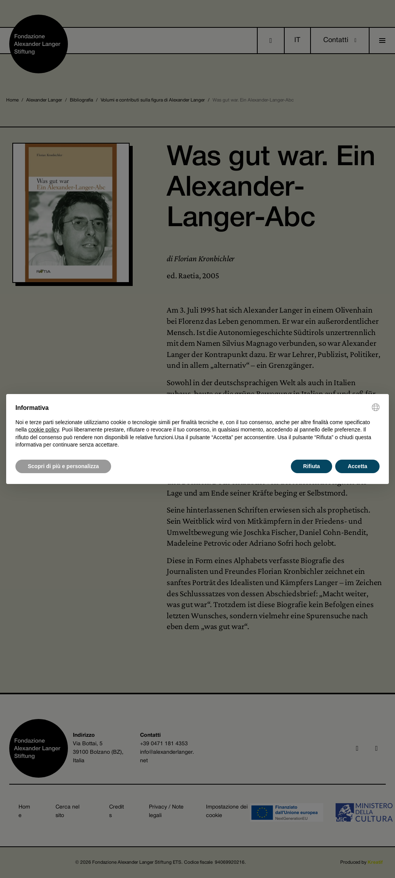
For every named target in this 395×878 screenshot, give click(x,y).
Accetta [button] (357, 466)
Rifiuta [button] (311, 466)
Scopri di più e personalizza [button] (63, 466)
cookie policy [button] (43, 429)
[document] (197, 426)
